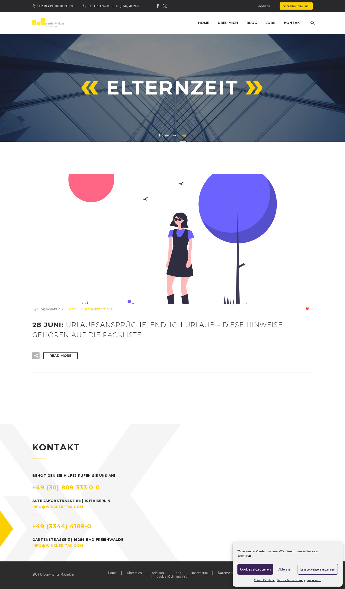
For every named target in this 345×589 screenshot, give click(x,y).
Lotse (72, 308)
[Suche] (312, 23)
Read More (60, 355)
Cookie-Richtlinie (264, 580)
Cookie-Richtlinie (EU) (172, 576)
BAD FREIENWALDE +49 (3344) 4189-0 (113, 6)
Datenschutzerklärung (291, 580)
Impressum (314, 580)
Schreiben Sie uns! (296, 6)
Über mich (228, 23)
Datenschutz (227, 573)
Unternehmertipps (96, 308)
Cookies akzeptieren (255, 569)
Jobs (271, 23)
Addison (264, 6)
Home (203, 23)
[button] (36, 355)
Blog (252, 23)
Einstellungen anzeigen (317, 569)
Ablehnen (285, 569)
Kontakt (293, 23)
